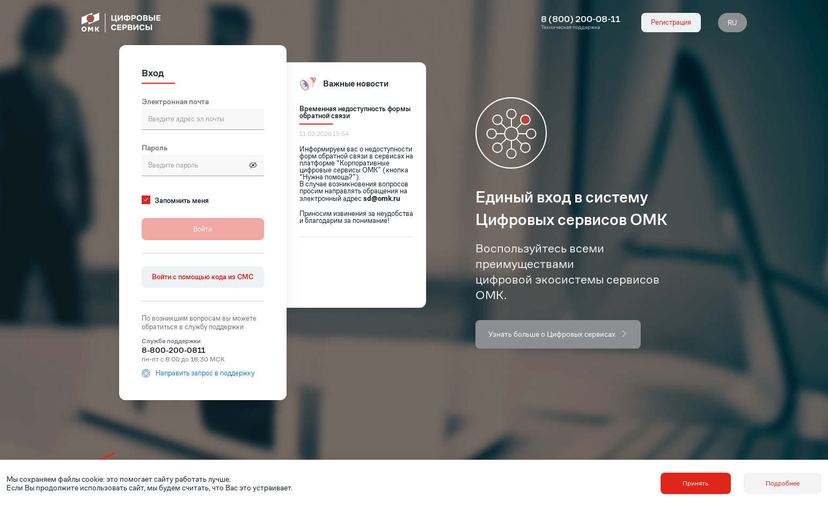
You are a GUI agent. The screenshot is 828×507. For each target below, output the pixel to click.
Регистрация (671, 22)
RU (732, 22)
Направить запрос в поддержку (198, 373)
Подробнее (783, 483)
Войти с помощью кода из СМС (202, 276)
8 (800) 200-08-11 (580, 19)
